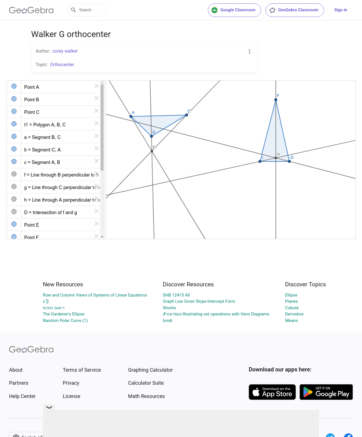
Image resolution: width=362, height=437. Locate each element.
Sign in (340, 9)
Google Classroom (233, 10)
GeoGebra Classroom (293, 10)
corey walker (65, 51)
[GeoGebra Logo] (31, 10)
